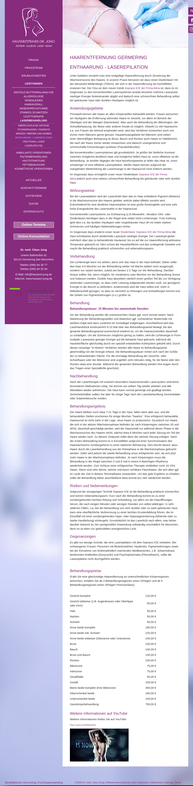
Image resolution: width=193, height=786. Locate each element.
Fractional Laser (33, 141)
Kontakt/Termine (34, 187)
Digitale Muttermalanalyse (34, 92)
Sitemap (169, 782)
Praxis (34, 59)
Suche (34, 203)
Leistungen (34, 83)
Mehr (47, 302)
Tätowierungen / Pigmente (33, 129)
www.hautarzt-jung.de (39, 278)
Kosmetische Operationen (34, 168)
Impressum (143, 782)
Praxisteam (34, 67)
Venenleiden (34, 100)
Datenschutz (33, 211)
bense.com (129, 782)
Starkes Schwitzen (34, 112)
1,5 (18, 293)
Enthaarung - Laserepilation (33, 137)
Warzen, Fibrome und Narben (34, 133)
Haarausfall (33, 104)
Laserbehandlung (33, 120)
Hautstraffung (33, 160)
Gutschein (34, 195)
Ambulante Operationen (33, 152)
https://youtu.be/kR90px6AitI (83, 725)
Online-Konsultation (34, 236)
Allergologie (34, 96)
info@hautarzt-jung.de (38, 274)
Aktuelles (34, 180)
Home (73, 46)
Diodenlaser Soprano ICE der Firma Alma (146, 231)
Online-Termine (34, 225)
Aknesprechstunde (33, 108)
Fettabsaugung (33, 164)
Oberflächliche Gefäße (33, 125)
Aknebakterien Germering (20, 782)
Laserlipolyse (34, 145)
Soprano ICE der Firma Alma (142, 88)
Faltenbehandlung (33, 156)
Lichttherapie (33, 116)
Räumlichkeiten (33, 75)
